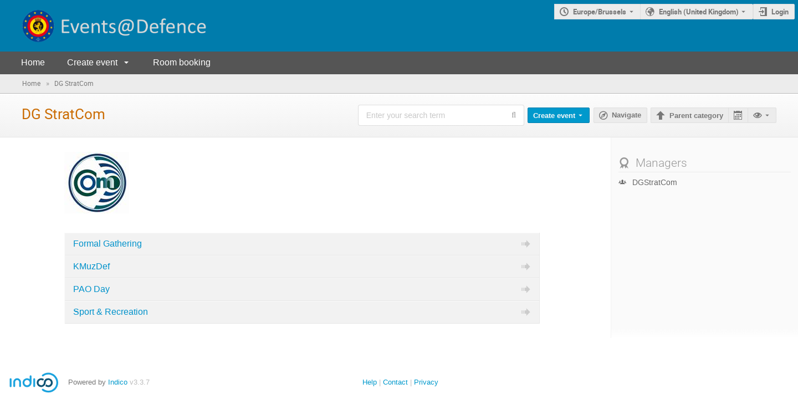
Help (369, 382)
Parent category (696, 116)
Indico (117, 382)
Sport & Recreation (110, 312)
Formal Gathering (107, 243)
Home (33, 62)
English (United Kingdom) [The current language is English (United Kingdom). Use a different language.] (699, 12)
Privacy (426, 382)
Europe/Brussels (599, 12)
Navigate (626, 115)
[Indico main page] (104, 26)
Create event (92, 62)
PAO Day (91, 289)
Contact (395, 382)
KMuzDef (91, 266)
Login (780, 12)
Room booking (182, 62)
